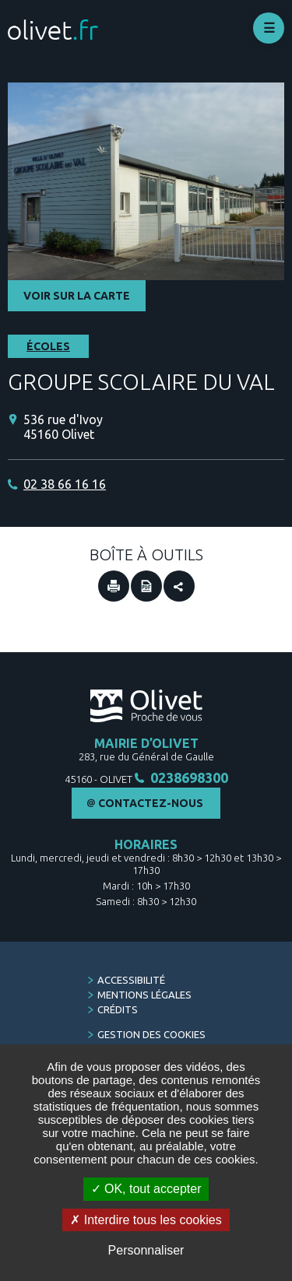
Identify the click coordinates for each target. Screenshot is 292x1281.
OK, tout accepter (146, 1188)
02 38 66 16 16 (64, 484)
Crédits (117, 1009)
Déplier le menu (268, 28)
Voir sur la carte (76, 296)
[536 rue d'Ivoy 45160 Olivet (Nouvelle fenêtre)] (153, 426)
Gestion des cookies (151, 1034)
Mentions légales (144, 994)
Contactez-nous (150, 803)
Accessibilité (131, 979)
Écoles (48, 346)
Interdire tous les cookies (145, 1220)
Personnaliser (146, 1250)
